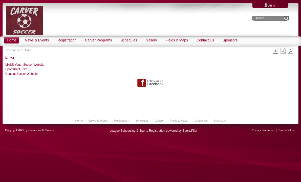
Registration (121, 120)
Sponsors (220, 120)
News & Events (98, 120)
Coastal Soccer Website (21, 74)
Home (27, 50)
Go (286, 18)
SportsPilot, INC (16, 69)
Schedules (141, 120)
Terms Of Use (286, 130)
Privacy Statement (263, 130)
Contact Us (200, 120)
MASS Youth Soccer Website (25, 64)
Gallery (159, 120)
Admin (272, 5)
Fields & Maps (179, 120)
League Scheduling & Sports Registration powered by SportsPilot (153, 130)
